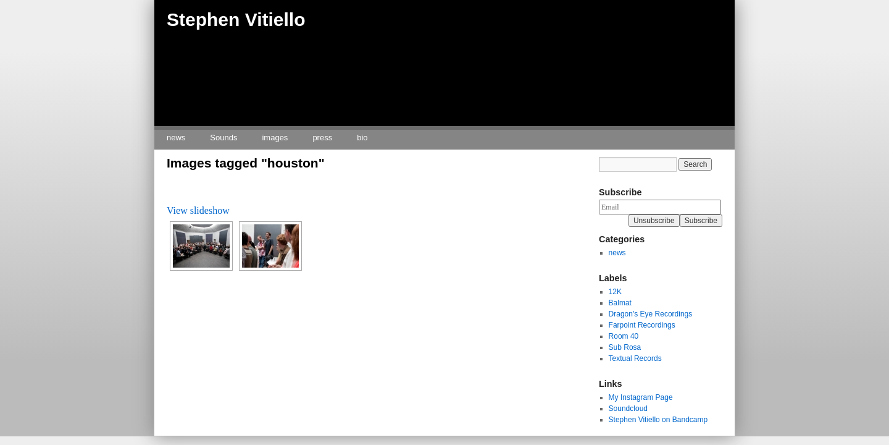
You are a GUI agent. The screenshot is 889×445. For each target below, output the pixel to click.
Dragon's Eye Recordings (651, 314)
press (322, 137)
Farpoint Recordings (642, 325)
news (176, 137)
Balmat (620, 303)
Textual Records (635, 358)
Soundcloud (628, 408)
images (275, 137)
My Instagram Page (641, 397)
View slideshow (198, 210)
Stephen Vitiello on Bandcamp (658, 419)
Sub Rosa (625, 347)
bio (362, 137)
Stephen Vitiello (236, 19)
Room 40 (624, 336)
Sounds (223, 137)
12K (615, 291)
